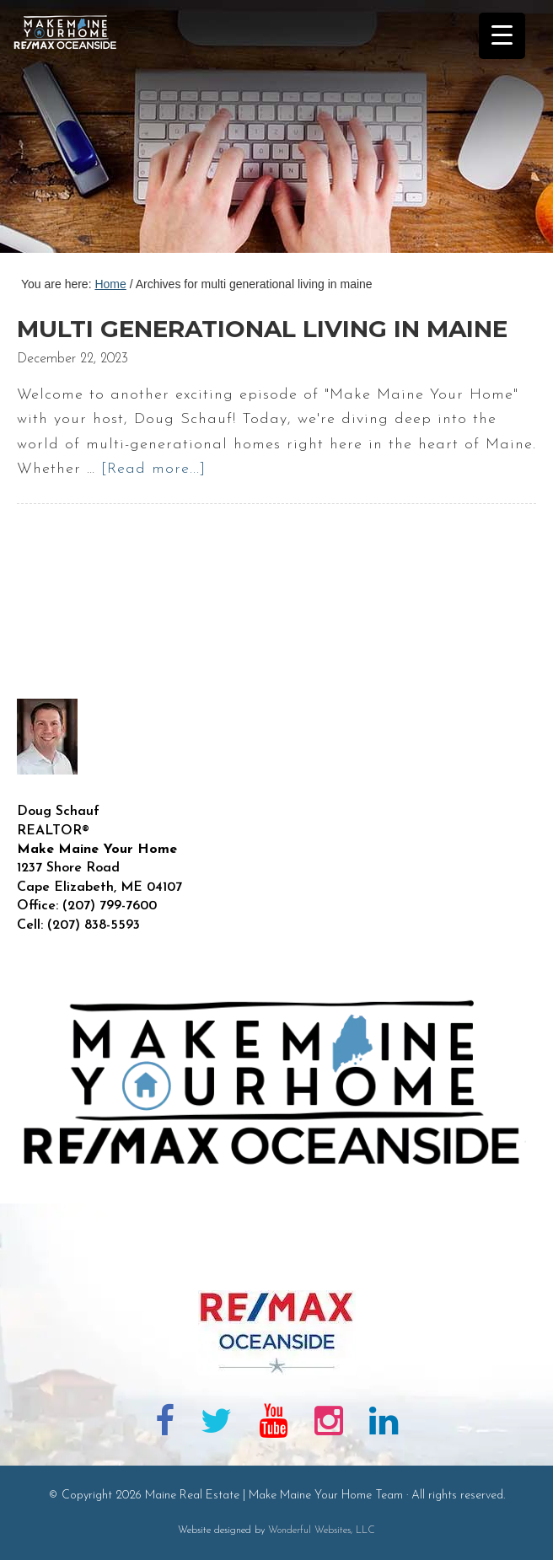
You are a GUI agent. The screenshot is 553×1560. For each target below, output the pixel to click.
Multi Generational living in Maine (262, 328)
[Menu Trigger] (502, 36)
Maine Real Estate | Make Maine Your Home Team (74, 131)
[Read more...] (153, 469)
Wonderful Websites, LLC (321, 1530)
